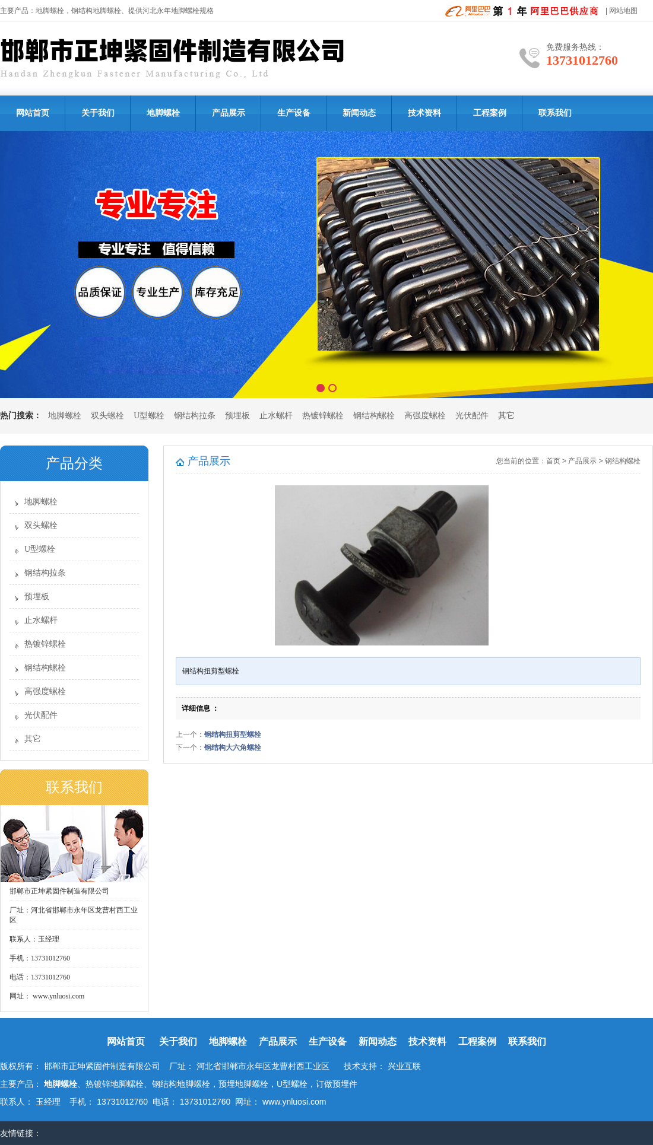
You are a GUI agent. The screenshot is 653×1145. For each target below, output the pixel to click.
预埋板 (237, 415)
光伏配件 (472, 415)
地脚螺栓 (50, 11)
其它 (506, 415)
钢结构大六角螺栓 (232, 747)
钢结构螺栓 (374, 415)
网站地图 (623, 11)
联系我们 (555, 113)
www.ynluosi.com (57, 996)
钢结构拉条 (194, 415)
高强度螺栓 (425, 415)
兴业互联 (404, 1066)
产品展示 (228, 113)
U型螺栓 (149, 415)
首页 (553, 461)
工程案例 (489, 113)
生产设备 (293, 113)
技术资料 (424, 113)
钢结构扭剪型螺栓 (232, 734)
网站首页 (32, 113)
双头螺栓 (107, 415)
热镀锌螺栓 (323, 415)
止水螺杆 (276, 415)
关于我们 (98, 113)
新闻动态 (359, 113)
